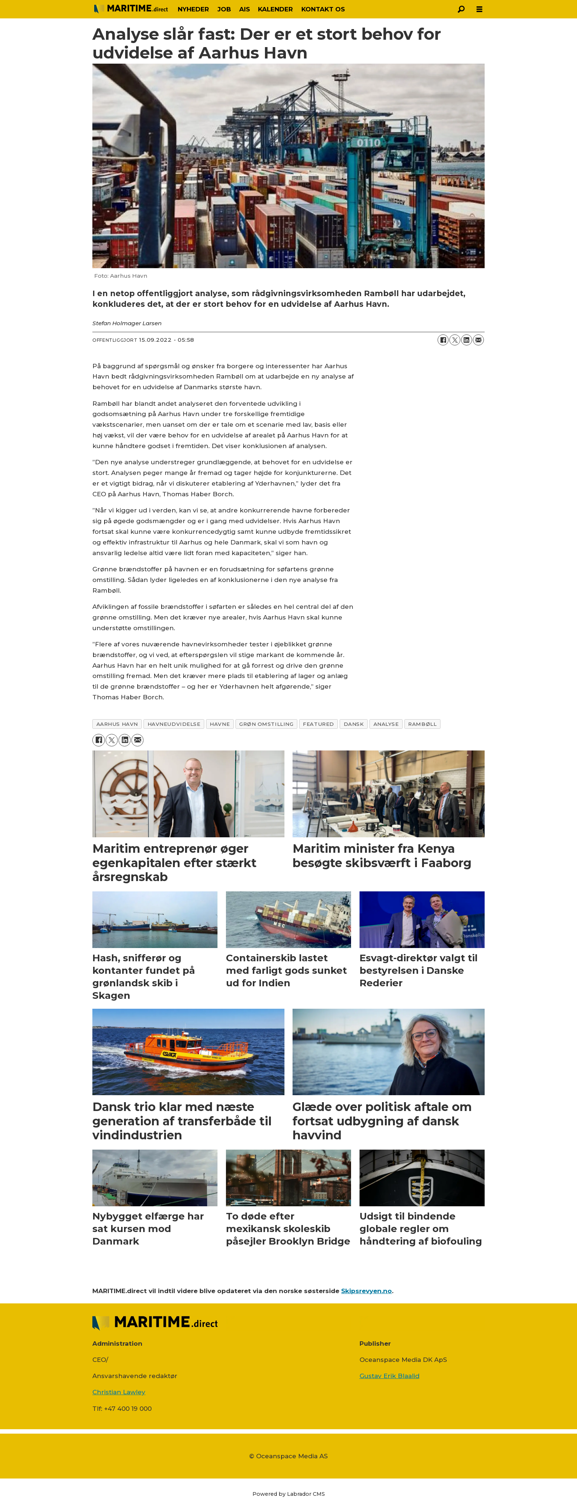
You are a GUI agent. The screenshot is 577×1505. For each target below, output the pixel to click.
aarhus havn (117, 724)
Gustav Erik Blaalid (390, 1376)
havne (220, 724)
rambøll (422, 724)
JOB (224, 9)
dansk (354, 724)
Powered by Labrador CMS (288, 1494)
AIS (244, 9)
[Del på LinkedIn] (466, 339)
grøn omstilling (266, 724)
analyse (386, 724)
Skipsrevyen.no (366, 1291)
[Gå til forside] (131, 9)
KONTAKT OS (323, 9)
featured (318, 724)
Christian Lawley (118, 1392)
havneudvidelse (174, 724)
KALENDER (275, 9)
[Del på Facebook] (443, 339)
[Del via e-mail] (478, 339)
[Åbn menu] (479, 9)
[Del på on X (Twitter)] (454, 339)
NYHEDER (193, 9)
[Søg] (461, 9)
